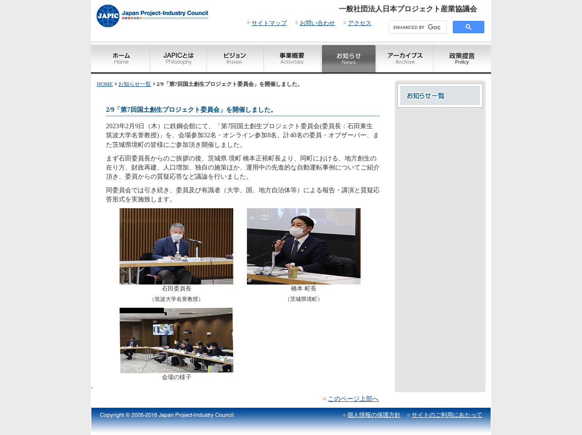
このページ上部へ (353, 398)
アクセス (359, 23)
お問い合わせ (317, 23)
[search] (416, 27)
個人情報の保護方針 (374, 414)
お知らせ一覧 (134, 84)
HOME (105, 84)
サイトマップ (269, 23)
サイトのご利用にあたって (446, 414)
